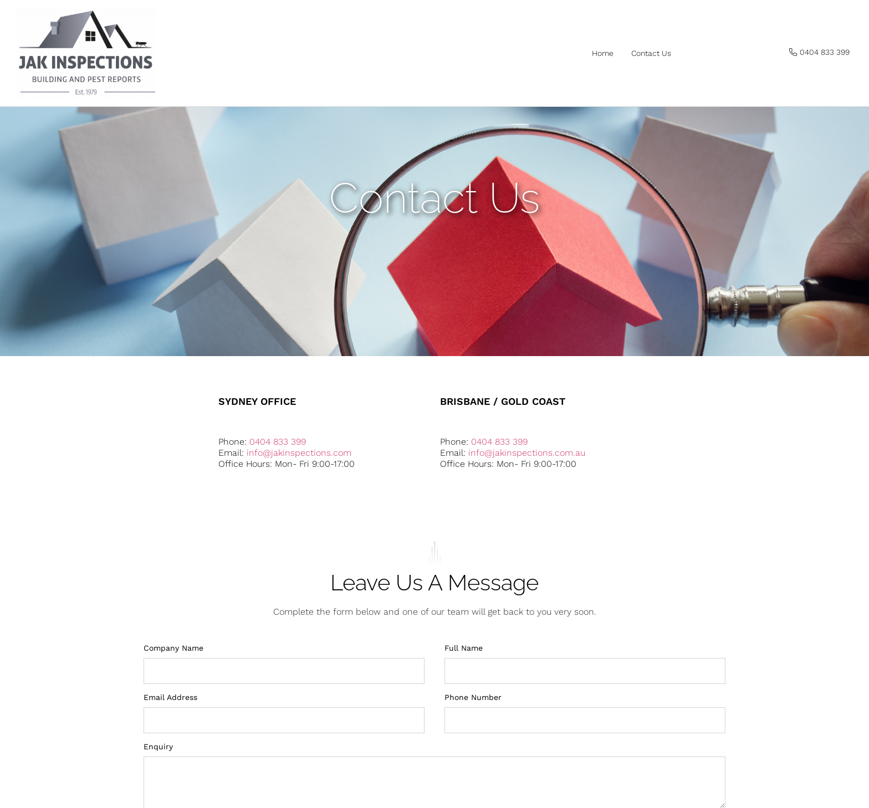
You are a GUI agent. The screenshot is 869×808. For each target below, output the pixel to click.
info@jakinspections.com (299, 502)
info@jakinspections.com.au (526, 502)
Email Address (170, 747)
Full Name (463, 697)
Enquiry (158, 796)
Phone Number (473, 747)
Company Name (173, 697)
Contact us (651, 53)
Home (603, 53)
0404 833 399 (277, 491)
